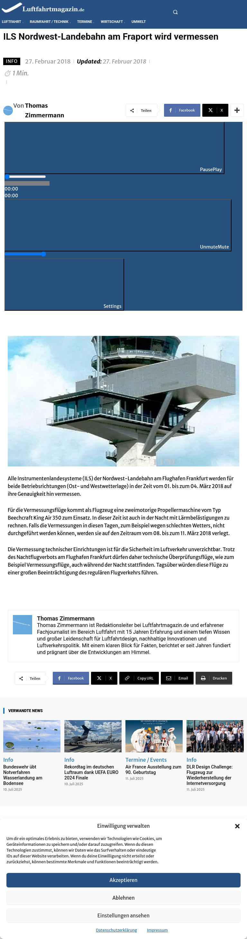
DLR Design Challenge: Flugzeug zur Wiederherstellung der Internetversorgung (208, 774)
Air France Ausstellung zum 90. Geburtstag (151, 769)
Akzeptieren (124, 880)
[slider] (25, 176)
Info (11, 61)
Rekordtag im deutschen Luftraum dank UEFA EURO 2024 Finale (89, 771)
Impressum (157, 930)
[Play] (114, 148)
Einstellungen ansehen (123, 916)
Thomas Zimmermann (44, 110)
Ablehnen (123, 898)
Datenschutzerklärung (116, 930)
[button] (237, 826)
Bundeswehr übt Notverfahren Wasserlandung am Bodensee (31, 769)
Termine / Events (146, 759)
